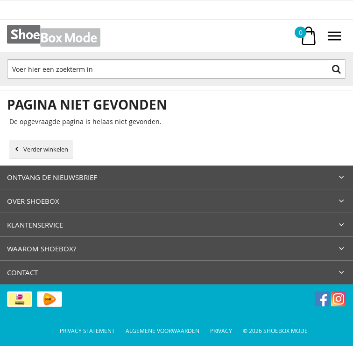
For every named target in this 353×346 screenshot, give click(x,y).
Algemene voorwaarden (162, 330)
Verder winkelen (45, 149)
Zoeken (336, 69)
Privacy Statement (87, 330)
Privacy (221, 330)
